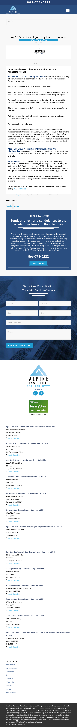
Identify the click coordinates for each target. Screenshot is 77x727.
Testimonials (10, 671)
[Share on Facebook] (6, 206)
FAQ (7, 675)
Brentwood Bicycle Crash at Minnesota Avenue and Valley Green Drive (40, 195)
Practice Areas (10, 664)
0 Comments (38, 42)
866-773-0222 (39, 2)
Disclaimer (9, 685)
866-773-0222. (20, 189)
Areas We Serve (11, 692)
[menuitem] (39, 2)
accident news (39, 53)
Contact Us (9, 678)
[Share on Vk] (14, 206)
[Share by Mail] (18, 206)
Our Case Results (11, 668)
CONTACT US (38, 263)
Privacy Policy (10, 682)
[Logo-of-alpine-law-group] (32, 9)
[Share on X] (7, 206)
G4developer (39, 64)
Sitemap (8, 689)
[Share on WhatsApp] (9, 206)
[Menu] (68, 10)
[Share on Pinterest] (10, 206)
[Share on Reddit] (16, 206)
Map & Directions (14, 438)
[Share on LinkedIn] (11, 206)
